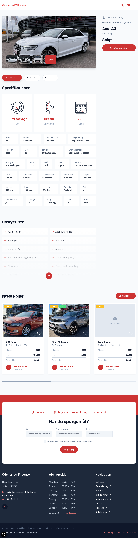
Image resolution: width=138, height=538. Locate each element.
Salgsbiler (125, 22)
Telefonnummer (62, 429)
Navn (28, 429)
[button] (85, 62)
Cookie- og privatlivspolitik (114, 533)
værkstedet (71, 513)
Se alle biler (126, 296)
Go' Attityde (131, 533)
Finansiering (50, 78)
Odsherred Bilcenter (111, 22)
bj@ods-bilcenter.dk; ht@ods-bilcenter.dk (80, 412)
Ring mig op (69, 449)
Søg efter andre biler (119, 48)
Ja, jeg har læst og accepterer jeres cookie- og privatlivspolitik (70, 441)
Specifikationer (12, 78)
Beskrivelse (32, 78)
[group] (49, 42)
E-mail (88, 429)
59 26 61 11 (40, 412)
